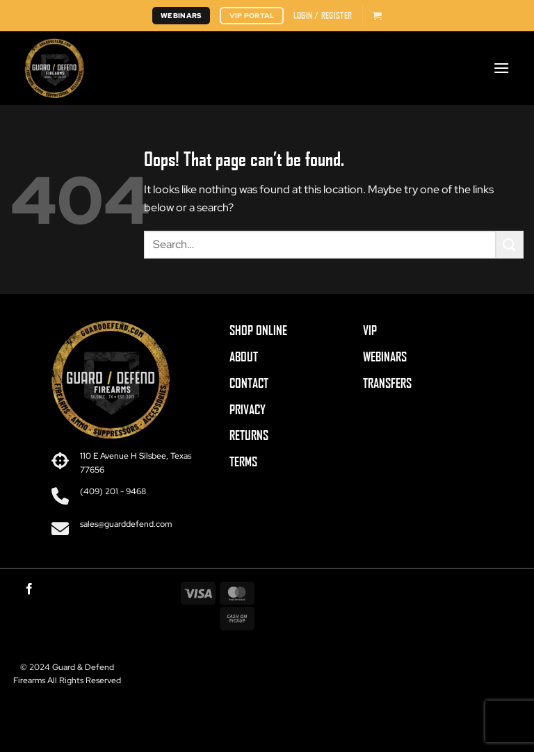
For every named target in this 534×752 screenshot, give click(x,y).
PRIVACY (247, 409)
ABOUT (243, 356)
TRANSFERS (387, 383)
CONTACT (248, 383)
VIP (370, 330)
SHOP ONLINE (258, 330)
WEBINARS (385, 356)
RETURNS (248, 435)
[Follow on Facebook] (29, 589)
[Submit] (510, 244)
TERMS (243, 461)
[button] (322, 15)
